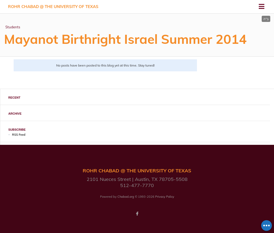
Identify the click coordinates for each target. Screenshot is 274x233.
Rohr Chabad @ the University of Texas (53, 6)
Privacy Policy (164, 197)
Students (12, 27)
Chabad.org (125, 197)
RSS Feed (18, 135)
